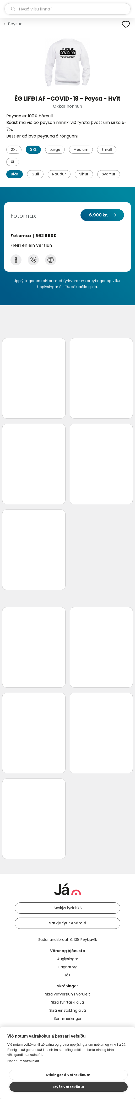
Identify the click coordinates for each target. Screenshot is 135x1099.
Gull (35, 174)
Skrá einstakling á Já (67, 1010)
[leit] (67, 8)
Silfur (84, 174)
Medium (80, 149)
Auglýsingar (67, 958)
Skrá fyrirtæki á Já (67, 1002)
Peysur (15, 24)
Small (106, 149)
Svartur (109, 174)
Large (55, 149)
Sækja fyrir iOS (67, 908)
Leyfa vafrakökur (68, 1087)
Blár (14, 174)
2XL (14, 149)
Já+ (67, 975)
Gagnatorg (68, 967)
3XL (33, 149)
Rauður (59, 174)
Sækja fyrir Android (67, 923)
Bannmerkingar (68, 1018)
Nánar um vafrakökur (23, 1061)
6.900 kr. (98, 215)
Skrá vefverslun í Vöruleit (67, 994)
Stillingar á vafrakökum (68, 1075)
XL (13, 161)
